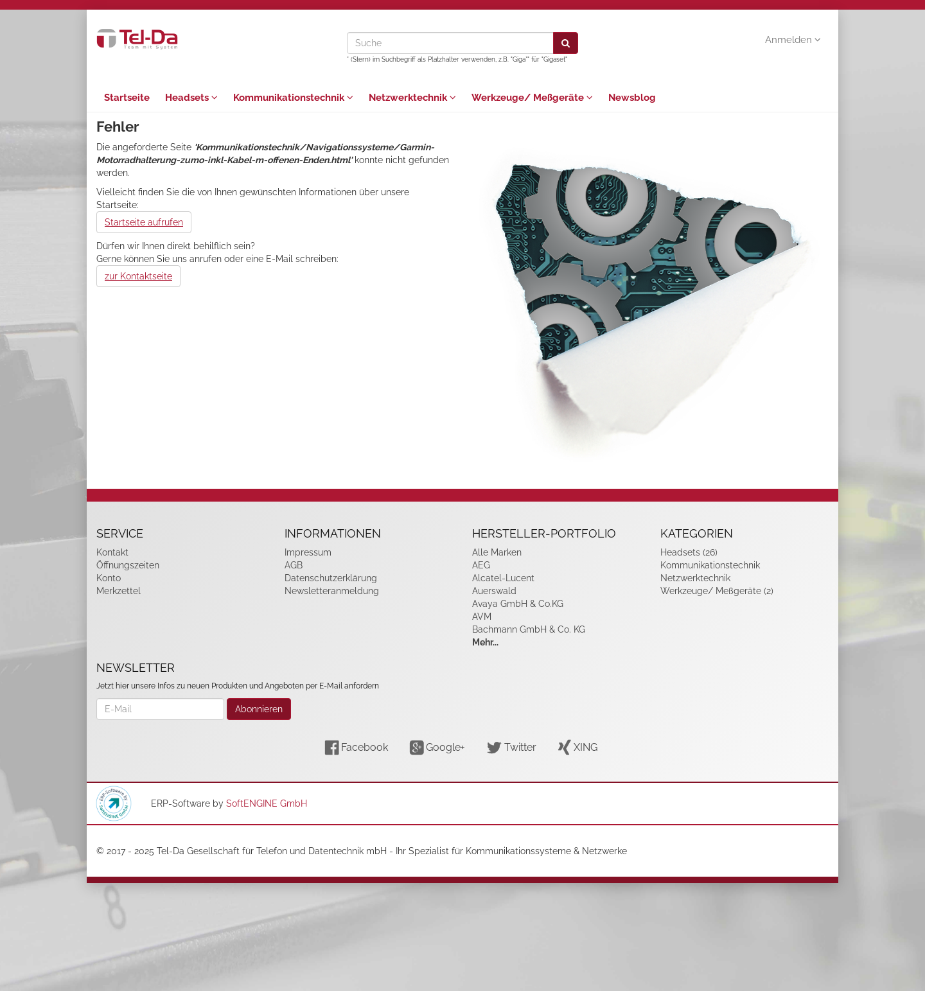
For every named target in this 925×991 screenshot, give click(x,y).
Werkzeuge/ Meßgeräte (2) (716, 591)
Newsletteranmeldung (332, 591)
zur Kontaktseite (138, 276)
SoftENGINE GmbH (266, 803)
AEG (481, 565)
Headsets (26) (689, 552)
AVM (481, 616)
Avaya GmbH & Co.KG (517, 604)
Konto (108, 578)
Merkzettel (118, 591)
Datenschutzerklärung (331, 578)
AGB (294, 565)
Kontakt (112, 552)
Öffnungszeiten (127, 565)
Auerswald (494, 591)
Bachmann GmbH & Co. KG (528, 629)
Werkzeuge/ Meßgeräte (532, 97)
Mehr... (485, 642)
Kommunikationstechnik (293, 97)
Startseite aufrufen (144, 222)
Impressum (308, 552)
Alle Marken (497, 552)
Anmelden (793, 40)
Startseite (127, 97)
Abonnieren (259, 709)
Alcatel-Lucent (503, 578)
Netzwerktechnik (412, 97)
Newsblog (632, 97)
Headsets (191, 97)
